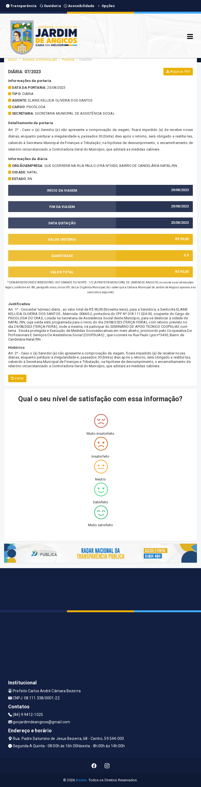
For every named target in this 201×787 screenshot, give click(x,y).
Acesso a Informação (40, 59)
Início (12, 59)
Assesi (81, 780)
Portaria (68, 59)
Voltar (17, 378)
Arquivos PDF (178, 72)
